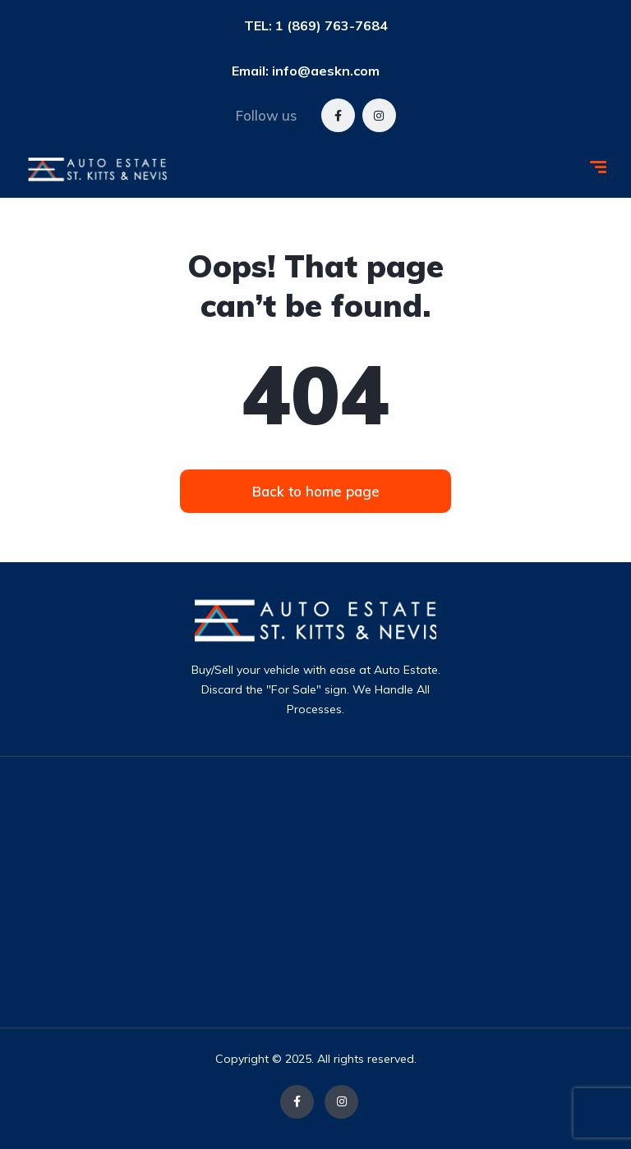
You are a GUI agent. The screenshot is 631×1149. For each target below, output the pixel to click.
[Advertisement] (356, 892)
